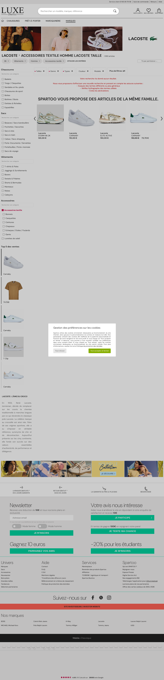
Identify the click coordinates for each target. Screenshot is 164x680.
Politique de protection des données (89, 346)
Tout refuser (60, 351)
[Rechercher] (115, 11)
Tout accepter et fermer (99, 351)
